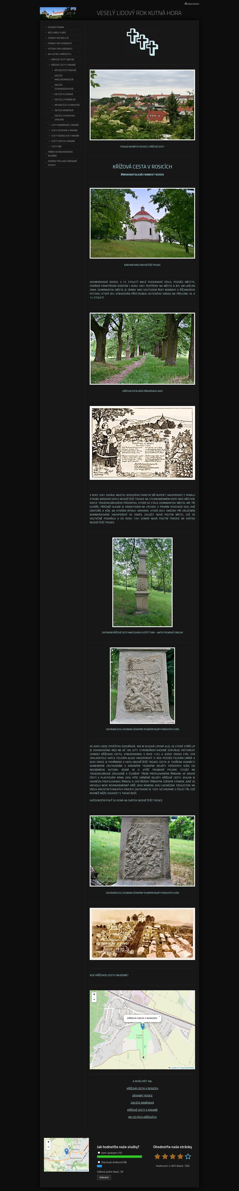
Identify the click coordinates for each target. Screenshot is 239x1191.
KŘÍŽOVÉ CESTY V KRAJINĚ (142, 1110)
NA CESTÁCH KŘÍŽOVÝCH (142, 1117)
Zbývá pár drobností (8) (112, 1162)
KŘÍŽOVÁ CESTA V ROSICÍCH (142, 1088)
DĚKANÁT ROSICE (142, 1095)
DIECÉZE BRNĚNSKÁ (142, 1103)
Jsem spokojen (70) (110, 1153)
